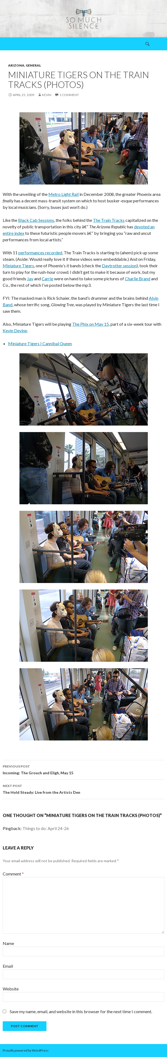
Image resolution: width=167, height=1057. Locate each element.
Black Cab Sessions (36, 220)
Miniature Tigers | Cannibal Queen (40, 343)
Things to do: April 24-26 (45, 828)
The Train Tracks (109, 220)
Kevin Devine (15, 330)
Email (8, 966)
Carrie (47, 278)
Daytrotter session (119, 265)
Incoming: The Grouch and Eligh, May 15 (83, 769)
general (33, 65)
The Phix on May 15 (90, 324)
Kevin (46, 95)
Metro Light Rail (63, 194)
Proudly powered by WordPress (26, 1050)
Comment (13, 873)
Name (8, 943)
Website (11, 988)
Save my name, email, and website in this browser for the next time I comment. (81, 1011)
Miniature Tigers (18, 265)
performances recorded (40, 252)
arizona (16, 65)
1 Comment (69, 95)
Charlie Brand (137, 278)
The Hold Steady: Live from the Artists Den (83, 789)
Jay (30, 278)
